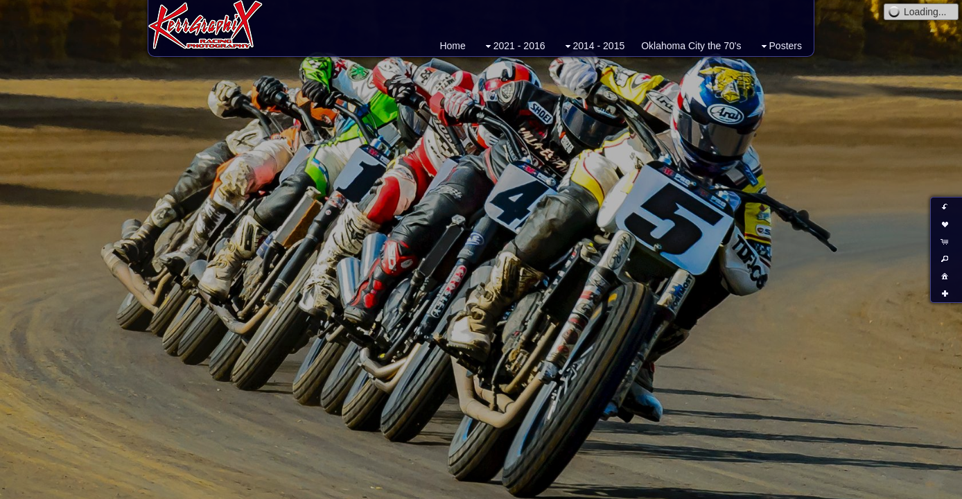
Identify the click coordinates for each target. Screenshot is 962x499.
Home (452, 45)
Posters (780, 46)
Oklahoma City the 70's (691, 45)
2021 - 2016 (513, 46)
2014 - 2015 (593, 46)
